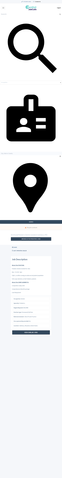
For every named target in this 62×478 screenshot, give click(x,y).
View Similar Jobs (31, 332)
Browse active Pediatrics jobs (31, 239)
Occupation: (17, 299)
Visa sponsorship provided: (21, 321)
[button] (14, 247)
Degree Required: (18, 308)
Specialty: (16, 303)
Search (31, 222)
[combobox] (31, 83)
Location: (16, 325)
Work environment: (19, 316)
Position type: (18, 312)
